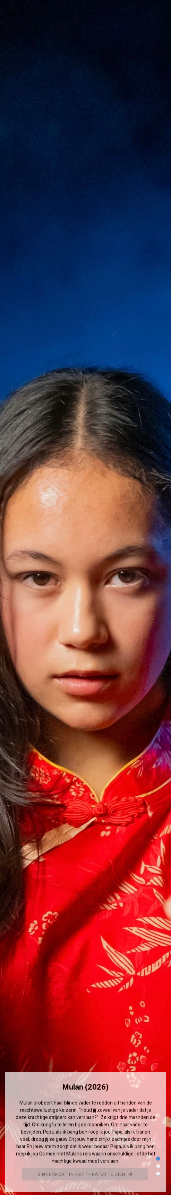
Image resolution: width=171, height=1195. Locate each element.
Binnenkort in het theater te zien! (84, 1175)
